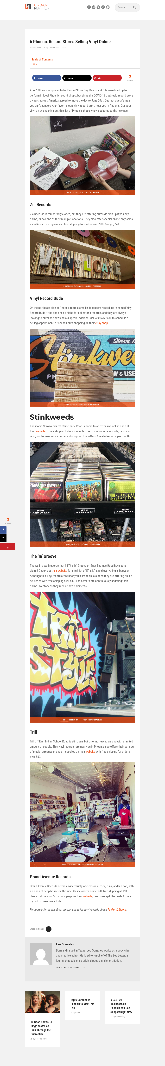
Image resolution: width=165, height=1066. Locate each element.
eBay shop (101, 323)
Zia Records (40, 204)
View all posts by (70, 968)
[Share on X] (77, 78)
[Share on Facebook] (46, 78)
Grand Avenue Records (50, 876)
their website (59, 571)
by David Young (119, 1017)
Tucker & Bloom (117, 909)
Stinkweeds (52, 417)
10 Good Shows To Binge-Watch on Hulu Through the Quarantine (41, 1028)
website (40, 431)
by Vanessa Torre (40, 1039)
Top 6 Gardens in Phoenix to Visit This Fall (82, 1004)
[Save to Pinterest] (107, 78)
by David (76, 1013)
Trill (33, 732)
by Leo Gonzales (53, 48)
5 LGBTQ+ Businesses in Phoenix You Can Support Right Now (121, 1005)
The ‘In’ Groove (43, 556)
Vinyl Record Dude (46, 298)
